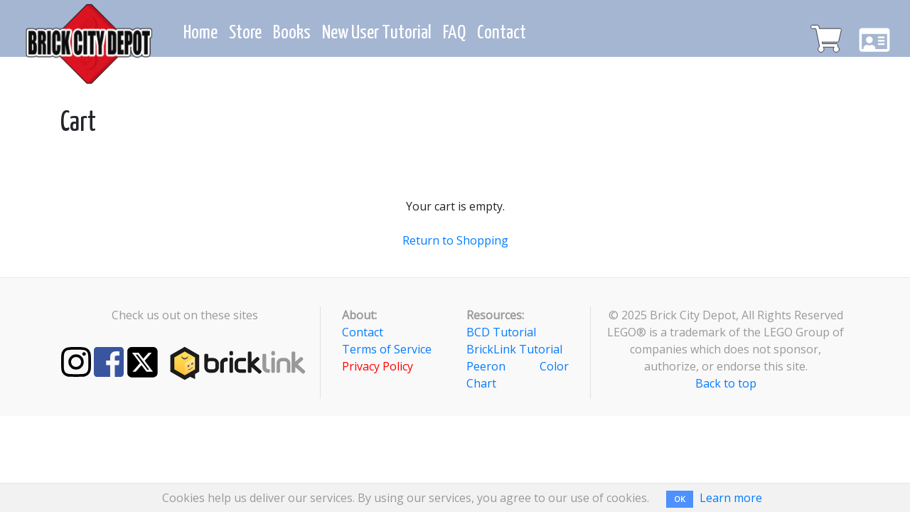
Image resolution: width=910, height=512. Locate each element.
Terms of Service (387, 349)
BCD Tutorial (501, 332)
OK (679, 499)
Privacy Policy (377, 366)
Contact (362, 332)
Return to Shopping (455, 240)
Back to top (725, 383)
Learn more (731, 498)
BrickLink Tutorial (514, 349)
